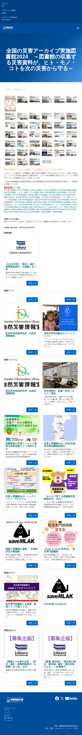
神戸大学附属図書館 (19, 195)
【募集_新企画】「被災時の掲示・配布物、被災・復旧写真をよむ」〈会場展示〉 (60, 664)
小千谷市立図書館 (49, 190)
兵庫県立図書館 (16, 209)
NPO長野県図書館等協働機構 (59, 202)
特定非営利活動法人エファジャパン (59, 334)
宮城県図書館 (57, 212)
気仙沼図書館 (61, 192)
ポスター (7, 715)
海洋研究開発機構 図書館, (67, 190)
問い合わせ (8, 718)
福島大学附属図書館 (43, 209)
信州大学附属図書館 (25, 200)
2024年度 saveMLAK (55, 604)
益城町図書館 (46, 212)
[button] (10, 103)
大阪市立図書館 (36, 190)
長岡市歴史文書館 (40, 202)
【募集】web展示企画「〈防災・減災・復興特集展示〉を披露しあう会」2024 (21, 664)
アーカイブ (8, 720)
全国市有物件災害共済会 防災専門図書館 (24, 212)
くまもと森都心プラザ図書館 (28, 192)
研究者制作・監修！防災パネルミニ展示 (59, 392)
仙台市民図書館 (63, 200)
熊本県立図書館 (10, 192)
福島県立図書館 (29, 209)
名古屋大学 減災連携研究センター (46, 205)
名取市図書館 (65, 205)
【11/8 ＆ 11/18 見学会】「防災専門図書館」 (59, 550)
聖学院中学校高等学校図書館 (45, 200)
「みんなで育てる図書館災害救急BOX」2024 (59, 497)
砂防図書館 (12, 200)
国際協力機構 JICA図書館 (38, 195)
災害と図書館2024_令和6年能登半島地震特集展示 (59, 444)
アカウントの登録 (8, 11)
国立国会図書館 (55, 195)
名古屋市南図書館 (25, 205)
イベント (7, 713)
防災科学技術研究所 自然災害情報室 (21, 334)
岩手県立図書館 (10, 190)
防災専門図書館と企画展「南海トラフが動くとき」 (21, 605)
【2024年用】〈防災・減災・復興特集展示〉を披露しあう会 (21, 267)
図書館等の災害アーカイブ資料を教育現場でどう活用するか (21, 446)
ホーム (8, 89)
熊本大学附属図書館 (48, 192)
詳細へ (31, 283)
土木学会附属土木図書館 (23, 202)
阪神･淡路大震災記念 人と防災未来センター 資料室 (49, 207)
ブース (6, 710)
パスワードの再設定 (9, 18)
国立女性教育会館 (68, 195)
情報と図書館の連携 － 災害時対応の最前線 (22, 550)
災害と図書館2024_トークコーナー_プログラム (21, 497)
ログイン (5, 5)
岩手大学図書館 (23, 190)
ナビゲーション (20, 89)
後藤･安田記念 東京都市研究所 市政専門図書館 (22, 197)
